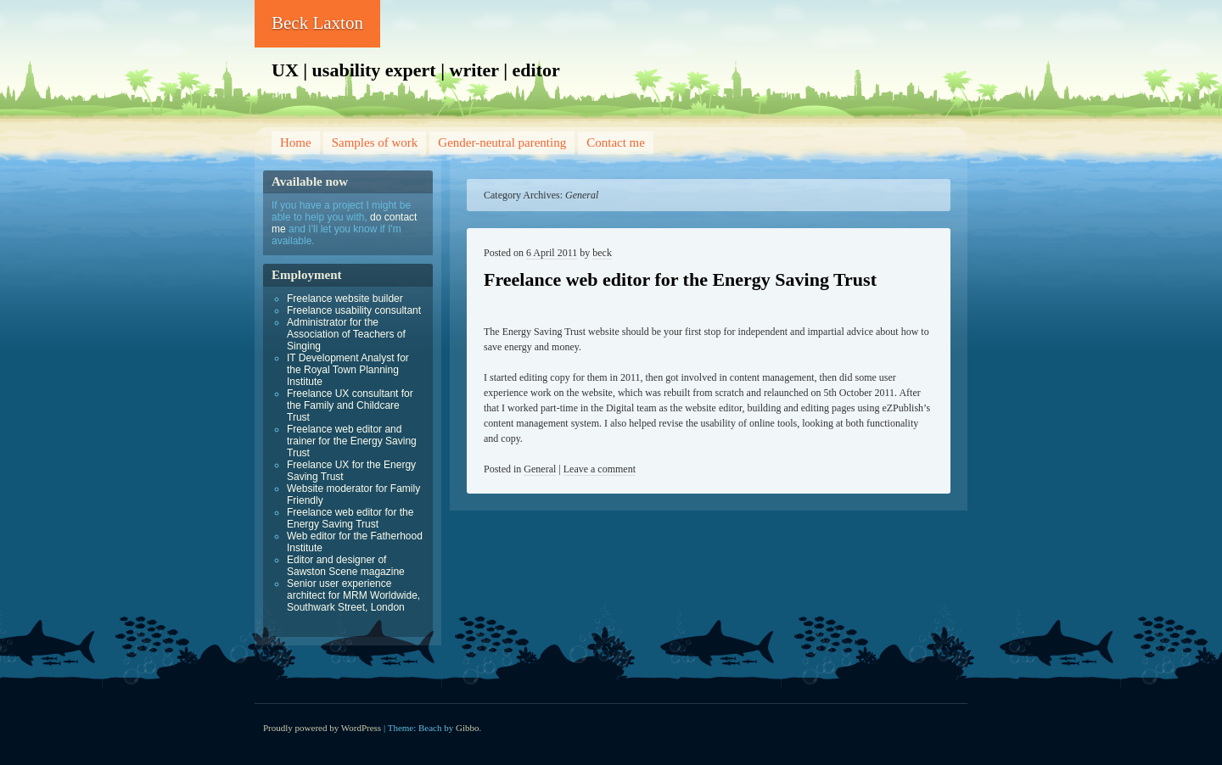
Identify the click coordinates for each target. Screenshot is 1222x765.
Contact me (615, 142)
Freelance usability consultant (354, 310)
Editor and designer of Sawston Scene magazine (346, 566)
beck (602, 253)
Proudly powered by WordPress (322, 728)
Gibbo (467, 728)
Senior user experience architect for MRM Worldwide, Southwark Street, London (353, 595)
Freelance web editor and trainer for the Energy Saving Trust (352, 441)
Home (295, 142)
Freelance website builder (345, 298)
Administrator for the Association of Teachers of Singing (346, 334)
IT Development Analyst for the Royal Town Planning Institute (348, 370)
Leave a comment (599, 469)
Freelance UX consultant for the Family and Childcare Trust (350, 405)
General (540, 469)
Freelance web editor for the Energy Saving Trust (680, 279)
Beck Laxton (317, 23)
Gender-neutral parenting (502, 142)
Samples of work (375, 142)
